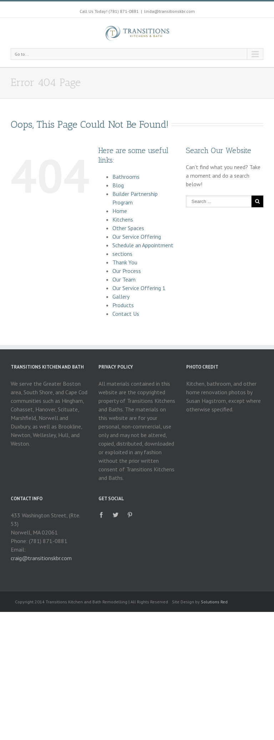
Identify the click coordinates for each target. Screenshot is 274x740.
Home (119, 210)
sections (122, 253)
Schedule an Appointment (142, 245)
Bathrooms (125, 176)
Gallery (121, 296)
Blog (118, 185)
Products (123, 305)
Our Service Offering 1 (139, 288)
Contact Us (125, 313)
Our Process (126, 270)
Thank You (124, 262)
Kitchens (122, 219)
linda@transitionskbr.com (169, 11)
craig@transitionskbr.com (41, 558)
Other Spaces (128, 228)
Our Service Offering (136, 236)
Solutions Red (214, 601)
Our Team (124, 279)
